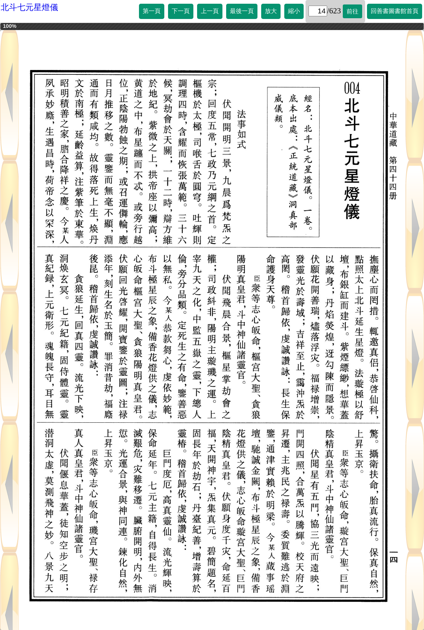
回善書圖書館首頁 (394, 11)
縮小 (294, 11)
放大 (271, 11)
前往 (352, 11)
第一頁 (152, 11)
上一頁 (210, 11)
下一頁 (181, 11)
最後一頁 (242, 11)
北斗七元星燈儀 (29, 7)
